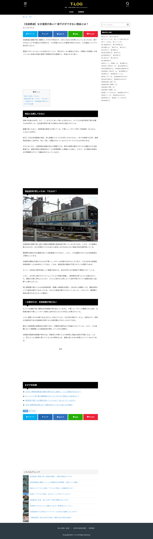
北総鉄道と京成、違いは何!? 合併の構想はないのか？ (49, 500)
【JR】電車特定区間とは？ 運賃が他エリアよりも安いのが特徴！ (49, 405)
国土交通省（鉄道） (64, 528)
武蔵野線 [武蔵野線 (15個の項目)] (124, 71)
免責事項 (81, 12)
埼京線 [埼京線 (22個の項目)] (117, 55)
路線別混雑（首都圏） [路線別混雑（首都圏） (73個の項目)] (110, 84)
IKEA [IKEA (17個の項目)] (105, 36)
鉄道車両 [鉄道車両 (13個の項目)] (106, 98)
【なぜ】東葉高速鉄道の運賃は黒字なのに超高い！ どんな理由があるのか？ (53, 392)
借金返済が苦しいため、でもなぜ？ (36, 99)
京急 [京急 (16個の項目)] (115, 47)
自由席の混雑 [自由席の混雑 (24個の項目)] (107, 79)
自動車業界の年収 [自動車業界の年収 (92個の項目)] (121, 76)
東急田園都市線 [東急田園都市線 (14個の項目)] (108, 68)
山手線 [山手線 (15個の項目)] (115, 58)
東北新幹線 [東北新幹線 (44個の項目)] (123, 66)
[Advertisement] (60, 72)
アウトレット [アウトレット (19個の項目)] (107, 39)
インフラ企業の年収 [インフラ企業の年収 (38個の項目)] (122, 39)
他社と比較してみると (32, 96)
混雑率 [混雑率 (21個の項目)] (106, 74)
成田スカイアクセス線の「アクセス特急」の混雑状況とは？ (52, 488)
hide (38, 92)
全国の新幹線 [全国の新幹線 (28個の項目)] (107, 52)
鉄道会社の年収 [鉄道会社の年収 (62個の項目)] (119, 95)
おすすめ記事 (28, 104)
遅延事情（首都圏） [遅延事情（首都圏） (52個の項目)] (109, 90)
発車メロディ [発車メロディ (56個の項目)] (107, 76)
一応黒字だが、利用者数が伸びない (36, 101)
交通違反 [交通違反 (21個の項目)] (106, 47)
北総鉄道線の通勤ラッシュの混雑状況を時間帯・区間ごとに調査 (53, 482)
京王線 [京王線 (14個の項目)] (106, 50)
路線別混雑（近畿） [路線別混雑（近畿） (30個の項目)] (109, 82)
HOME (71, 12)
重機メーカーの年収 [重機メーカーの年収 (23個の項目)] (109, 92)
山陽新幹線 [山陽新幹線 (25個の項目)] (107, 60)
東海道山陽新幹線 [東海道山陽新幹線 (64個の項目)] (123, 68)
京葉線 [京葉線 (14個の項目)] (115, 50)
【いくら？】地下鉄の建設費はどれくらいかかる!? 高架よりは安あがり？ (52, 396)
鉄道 (26, 411)
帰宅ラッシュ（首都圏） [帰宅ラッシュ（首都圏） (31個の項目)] (110, 63)
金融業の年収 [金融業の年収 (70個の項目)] (124, 92)
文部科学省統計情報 (79, 528)
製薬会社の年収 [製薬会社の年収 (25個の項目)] (121, 79)
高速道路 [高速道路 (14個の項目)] (106, 100)
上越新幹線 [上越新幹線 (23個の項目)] (107, 44)
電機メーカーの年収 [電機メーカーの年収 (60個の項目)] (119, 98)
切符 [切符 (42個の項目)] (118, 52)
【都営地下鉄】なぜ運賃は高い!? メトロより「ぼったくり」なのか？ (50, 400)
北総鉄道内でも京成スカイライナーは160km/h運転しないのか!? (53, 512)
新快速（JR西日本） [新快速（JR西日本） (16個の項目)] (109, 66)
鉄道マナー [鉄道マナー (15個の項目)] (107, 95)
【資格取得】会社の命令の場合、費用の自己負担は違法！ (51, 517)
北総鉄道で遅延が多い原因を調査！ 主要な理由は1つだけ (51, 476)
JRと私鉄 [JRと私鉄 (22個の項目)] (114, 36)
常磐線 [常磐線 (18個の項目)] (124, 63)
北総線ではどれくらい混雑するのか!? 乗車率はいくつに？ (51, 506)
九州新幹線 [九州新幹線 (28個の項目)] (118, 44)
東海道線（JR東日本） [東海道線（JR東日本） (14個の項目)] (110, 71)
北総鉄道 (33, 411)
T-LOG (76, 4)
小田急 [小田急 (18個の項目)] (106, 58)
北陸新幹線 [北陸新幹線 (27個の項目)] (107, 55)
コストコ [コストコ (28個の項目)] (117, 42)
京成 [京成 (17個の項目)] (123, 47)
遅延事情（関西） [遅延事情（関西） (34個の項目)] (109, 87)
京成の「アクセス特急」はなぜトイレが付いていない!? (50, 494)
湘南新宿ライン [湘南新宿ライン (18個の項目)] (117, 74)
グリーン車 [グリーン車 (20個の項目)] (107, 42)
